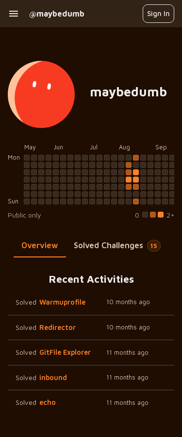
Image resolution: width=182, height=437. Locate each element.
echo (47, 402)
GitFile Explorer (65, 352)
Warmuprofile (62, 302)
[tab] (40, 245)
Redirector (57, 327)
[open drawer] (13, 13)
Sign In (158, 13)
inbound (53, 377)
